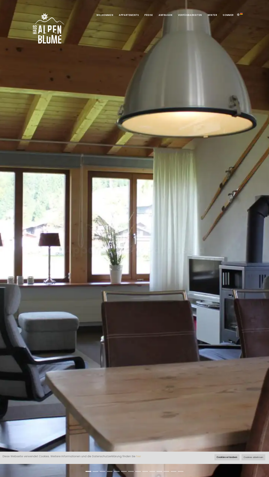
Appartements (129, 15)
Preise (148, 15)
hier (138, 456)
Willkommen (104, 15)
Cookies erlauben (227, 457)
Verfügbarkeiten (190, 15)
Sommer (228, 15)
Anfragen (165, 15)
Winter (212, 15)
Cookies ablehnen (253, 457)
